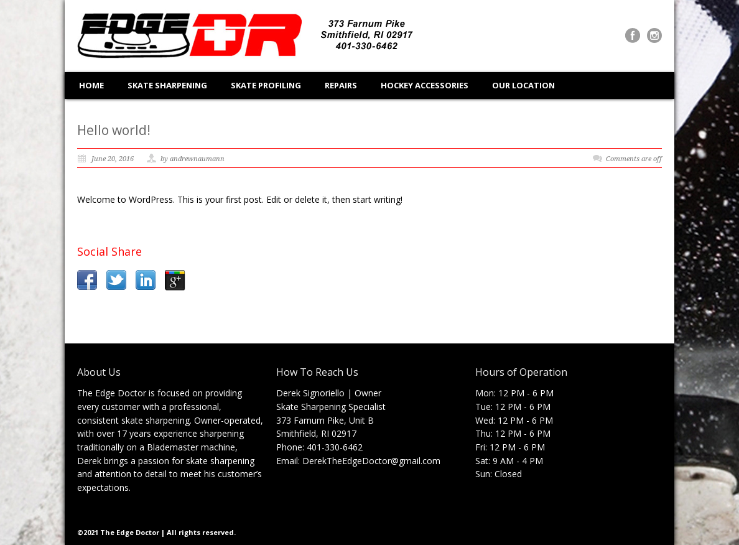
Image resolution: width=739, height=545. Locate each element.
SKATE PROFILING (266, 85)
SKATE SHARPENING (167, 85)
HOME (91, 85)
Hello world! (114, 130)
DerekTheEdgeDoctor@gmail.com (371, 461)
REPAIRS (341, 85)
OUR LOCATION (523, 85)
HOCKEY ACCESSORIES (424, 85)
